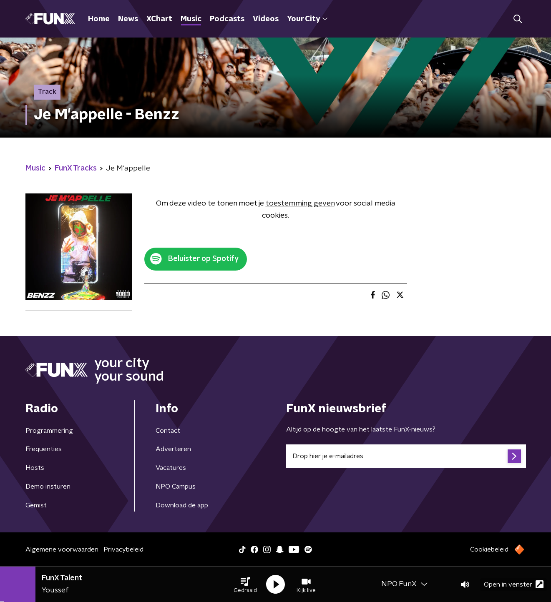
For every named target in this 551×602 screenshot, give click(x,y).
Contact (168, 430)
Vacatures (171, 467)
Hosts (34, 467)
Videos (266, 19)
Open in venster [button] (513, 584)
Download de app (182, 505)
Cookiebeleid (489, 549)
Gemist (36, 505)
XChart (159, 19)
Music (191, 19)
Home (99, 19)
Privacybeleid (123, 549)
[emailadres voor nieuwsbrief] (406, 456)
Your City (307, 19)
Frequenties (43, 449)
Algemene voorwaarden (61, 549)
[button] (245, 584)
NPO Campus (176, 486)
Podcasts (227, 19)
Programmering (49, 430)
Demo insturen (47, 486)
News (128, 19)
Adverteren (173, 449)
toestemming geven (300, 203)
